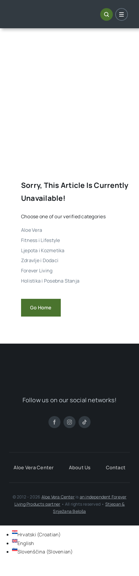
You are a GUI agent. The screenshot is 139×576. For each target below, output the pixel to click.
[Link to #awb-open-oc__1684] (121, 14)
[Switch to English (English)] (23, 543)
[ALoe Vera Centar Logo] (37, 10)
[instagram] (69, 422)
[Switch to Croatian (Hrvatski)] (36, 534)
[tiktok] (85, 422)
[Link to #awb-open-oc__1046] (106, 14)
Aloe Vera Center (58, 497)
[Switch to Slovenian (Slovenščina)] (42, 551)
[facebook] (54, 422)
